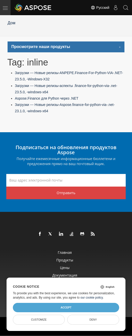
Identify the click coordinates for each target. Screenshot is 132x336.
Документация (64, 275)
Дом (11, 23)
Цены (65, 267)
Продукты (64, 260)
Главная (65, 252)
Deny (93, 319)
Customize (39, 319)
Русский (100, 7)
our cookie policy (91, 297)
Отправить (66, 192)
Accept (65, 307)
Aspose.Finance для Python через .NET (46, 98)
